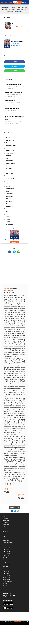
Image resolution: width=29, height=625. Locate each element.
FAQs (4, 526)
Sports (7, 211)
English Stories (6, 577)
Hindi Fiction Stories (15, 45)
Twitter (14, 66)
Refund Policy (6, 524)
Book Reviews (9, 201)
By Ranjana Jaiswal (15, 43)
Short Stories (9, 138)
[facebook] (4, 596)
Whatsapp (15, 70)
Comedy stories (10, 153)
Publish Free (18, 2)
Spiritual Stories (10, 140)
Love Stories (9, 168)
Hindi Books (6, 549)
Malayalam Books (7, 562)
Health (7, 183)
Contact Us (5, 518)
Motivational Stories (11, 145)
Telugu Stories (6, 585)
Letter (7, 191)
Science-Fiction (10, 206)
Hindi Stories (6, 571)
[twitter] (11, 596)
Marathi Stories (6, 575)
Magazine (8, 155)
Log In (24, 2)
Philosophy (9, 181)
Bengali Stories (6, 579)
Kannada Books (6, 564)
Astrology (8, 216)
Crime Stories (9, 224)
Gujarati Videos (6, 536)
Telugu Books (6, 557)
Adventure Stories (10, 176)
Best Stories (6, 531)
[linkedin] (17, 596)
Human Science (10, 178)
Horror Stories (9, 193)
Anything (8, 221)
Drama (7, 165)
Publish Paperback (7, 542)
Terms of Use (6, 522)
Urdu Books (5, 566)
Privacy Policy (6, 520)
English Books (6, 547)
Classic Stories (10, 148)
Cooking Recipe (10, 188)
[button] (16, 2)
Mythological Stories (11, 198)
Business (8, 209)
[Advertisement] (15, 270)
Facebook (14, 61)
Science (8, 219)
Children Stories (10, 150)
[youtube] (14, 596)
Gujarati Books (6, 551)
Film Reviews (9, 196)
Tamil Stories (6, 583)
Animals (8, 214)
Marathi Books (6, 553)
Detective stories (10, 171)
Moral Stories (9, 173)
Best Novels (5, 534)
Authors (5, 538)
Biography (8, 186)
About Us (5, 516)
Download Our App (14, 507)
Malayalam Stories (7, 581)
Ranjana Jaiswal (16, 24)
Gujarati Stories (6, 573)
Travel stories (9, 160)
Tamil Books (6, 555)
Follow (16, 26)
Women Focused (10, 163)
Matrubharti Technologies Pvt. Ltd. (18, 621)
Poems (7, 158)
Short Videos (6, 540)
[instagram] (7, 596)
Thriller (8, 204)
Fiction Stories (9, 143)
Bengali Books (6, 559)
